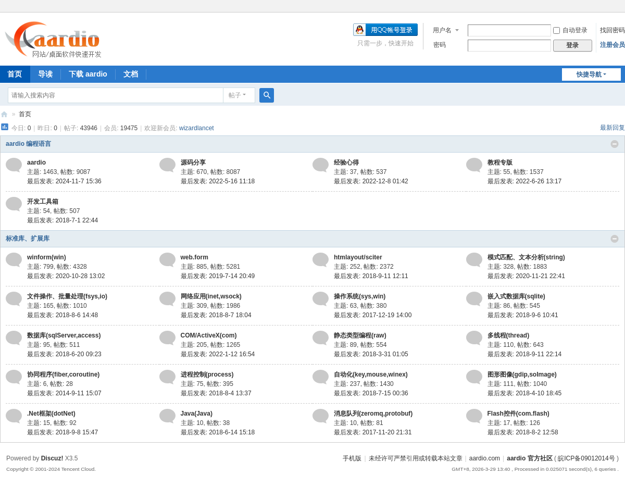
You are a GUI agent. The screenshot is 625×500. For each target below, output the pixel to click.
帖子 (235, 95)
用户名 (442, 30)
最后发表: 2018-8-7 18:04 (216, 315)
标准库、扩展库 (27, 238)
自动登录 (570, 30)
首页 (25, 114)
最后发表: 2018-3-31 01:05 (371, 354)
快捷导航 (589, 74)
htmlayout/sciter (358, 257)
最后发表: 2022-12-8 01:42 (371, 181)
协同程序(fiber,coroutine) (63, 374)
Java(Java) (197, 413)
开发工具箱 (42, 201)
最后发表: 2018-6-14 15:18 (218, 432)
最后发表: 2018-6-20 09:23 (64, 354)
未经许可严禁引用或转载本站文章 (416, 458)
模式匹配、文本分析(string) (526, 257)
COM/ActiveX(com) (209, 335)
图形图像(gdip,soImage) (522, 374)
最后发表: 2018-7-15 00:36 (371, 393)
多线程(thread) (509, 335)
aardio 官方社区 (4, 114)
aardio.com (484, 458)
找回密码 (612, 30)
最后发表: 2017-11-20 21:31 (372, 432)
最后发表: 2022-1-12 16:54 (218, 354)
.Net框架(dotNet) (51, 413)
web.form (194, 257)
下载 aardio (88, 74)
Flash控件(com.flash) (518, 413)
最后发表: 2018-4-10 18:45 (525, 393)
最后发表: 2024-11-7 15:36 (64, 181)
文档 (130, 74)
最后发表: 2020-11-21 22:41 (526, 276)
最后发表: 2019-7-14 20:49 (218, 276)
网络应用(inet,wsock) (211, 296)
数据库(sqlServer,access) (64, 335)
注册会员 (612, 44)
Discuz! (52, 458)
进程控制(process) (207, 374)
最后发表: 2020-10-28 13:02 (66, 276)
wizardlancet (196, 128)
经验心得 (346, 162)
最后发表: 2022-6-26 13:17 (525, 181)
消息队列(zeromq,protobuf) (373, 413)
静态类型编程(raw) (360, 335)
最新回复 (612, 127)
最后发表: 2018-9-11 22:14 (525, 354)
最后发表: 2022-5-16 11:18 (218, 181)
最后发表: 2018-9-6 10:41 (523, 315)
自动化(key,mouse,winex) (371, 374)
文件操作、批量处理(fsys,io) (67, 296)
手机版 (352, 458)
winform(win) (46, 257)
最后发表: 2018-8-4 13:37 (216, 393)
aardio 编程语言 (28, 143)
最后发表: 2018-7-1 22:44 (62, 220)
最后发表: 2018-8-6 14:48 (62, 315)
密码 (439, 44)
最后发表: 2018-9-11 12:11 (371, 276)
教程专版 (500, 162)
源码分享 (193, 162)
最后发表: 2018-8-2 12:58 (523, 432)
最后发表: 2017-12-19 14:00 (372, 315)
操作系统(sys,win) (359, 296)
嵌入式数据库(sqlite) (516, 296)
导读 (45, 74)
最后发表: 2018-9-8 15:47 (62, 432)
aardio (36, 162)
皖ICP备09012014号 (586, 458)
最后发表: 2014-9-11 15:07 (64, 393)
